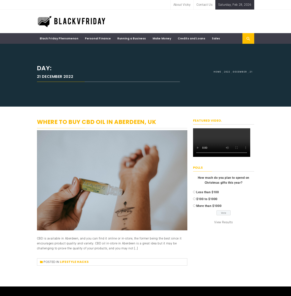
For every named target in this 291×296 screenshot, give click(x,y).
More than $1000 (208, 206)
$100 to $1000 (206, 199)
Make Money (162, 38)
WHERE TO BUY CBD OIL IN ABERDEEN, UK (96, 122)
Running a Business (131, 38)
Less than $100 (207, 192)
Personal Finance (98, 38)
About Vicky (182, 4)
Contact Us (204, 4)
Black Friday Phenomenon (59, 38)
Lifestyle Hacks (74, 262)
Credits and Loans (191, 38)
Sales (216, 38)
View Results (223, 222)
